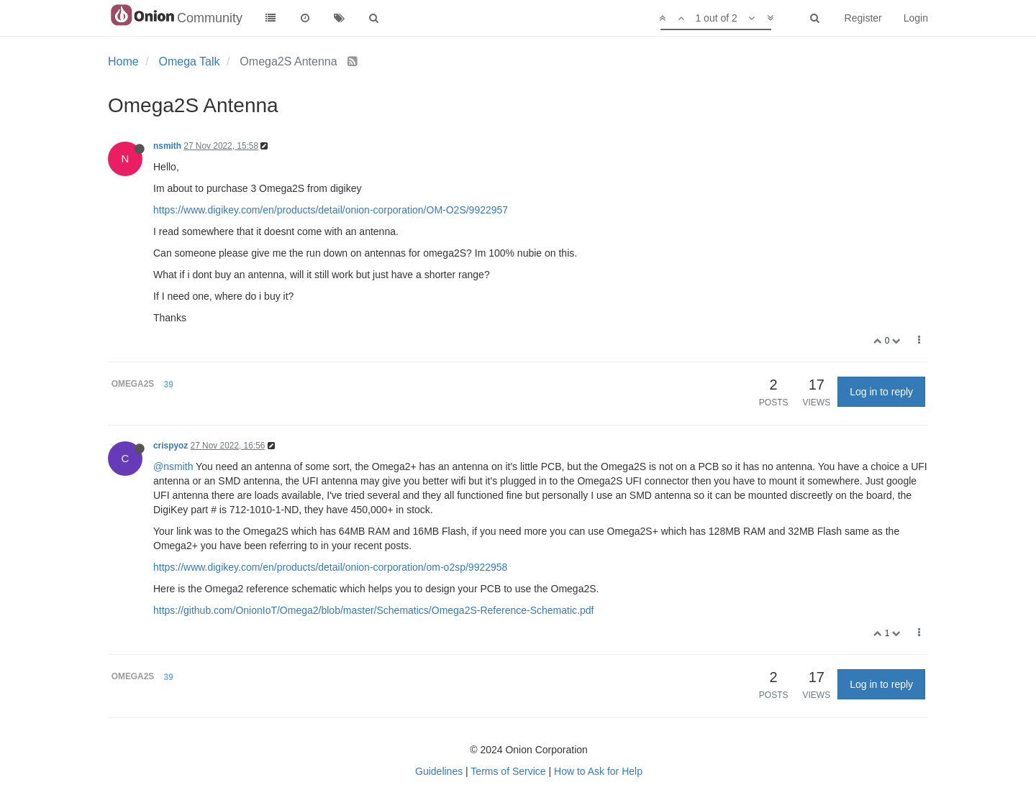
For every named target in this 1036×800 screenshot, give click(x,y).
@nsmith (173, 466)
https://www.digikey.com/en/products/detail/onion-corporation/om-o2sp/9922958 (330, 567)
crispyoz (170, 446)
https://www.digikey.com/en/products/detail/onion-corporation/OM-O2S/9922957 (330, 210)
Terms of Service (508, 771)
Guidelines (439, 771)
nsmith (167, 146)
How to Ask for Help (598, 771)
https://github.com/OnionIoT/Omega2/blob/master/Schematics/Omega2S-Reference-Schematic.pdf (373, 610)
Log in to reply (881, 391)
